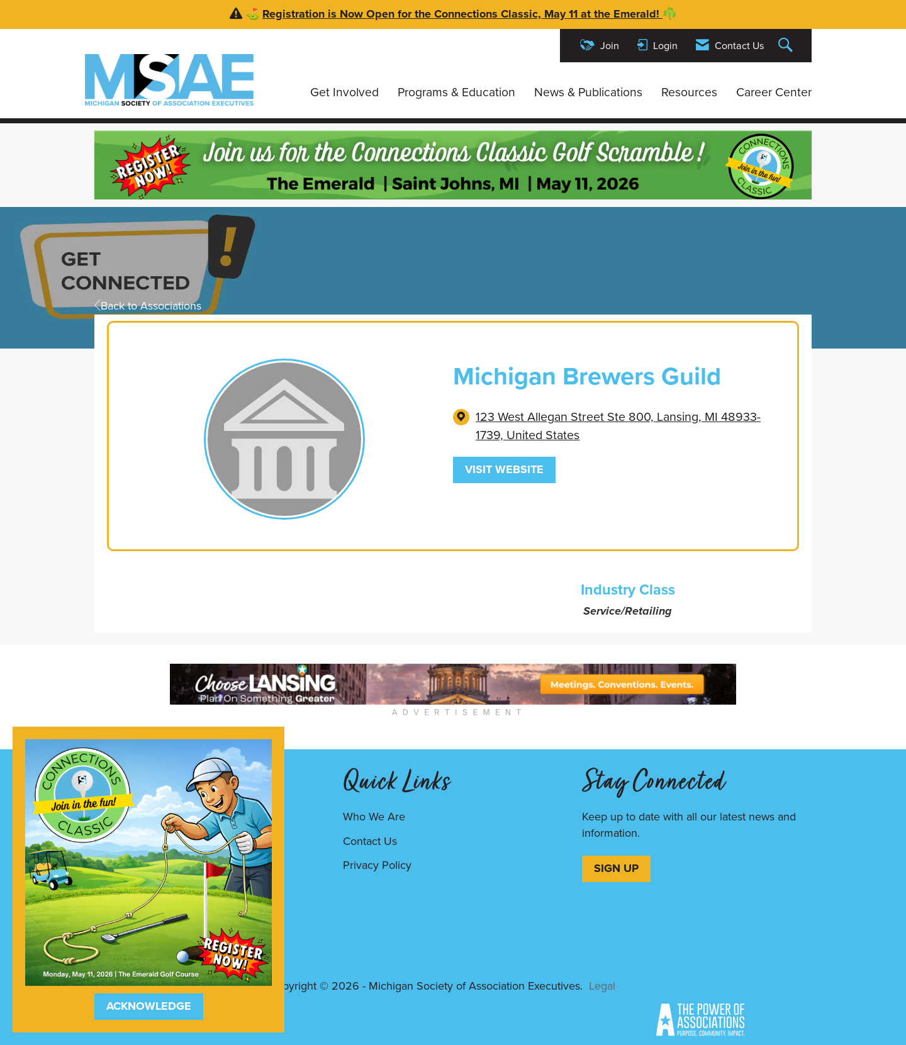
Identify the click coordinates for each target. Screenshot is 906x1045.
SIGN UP (616, 868)
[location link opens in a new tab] (627, 426)
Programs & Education (456, 92)
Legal (602, 986)
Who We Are (374, 816)
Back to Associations (147, 306)
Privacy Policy (377, 865)
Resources (689, 92)
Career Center (774, 92)
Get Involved (344, 92)
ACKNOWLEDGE (148, 1006)
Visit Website (504, 469)
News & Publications (588, 92)
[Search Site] (787, 45)
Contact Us (370, 841)
